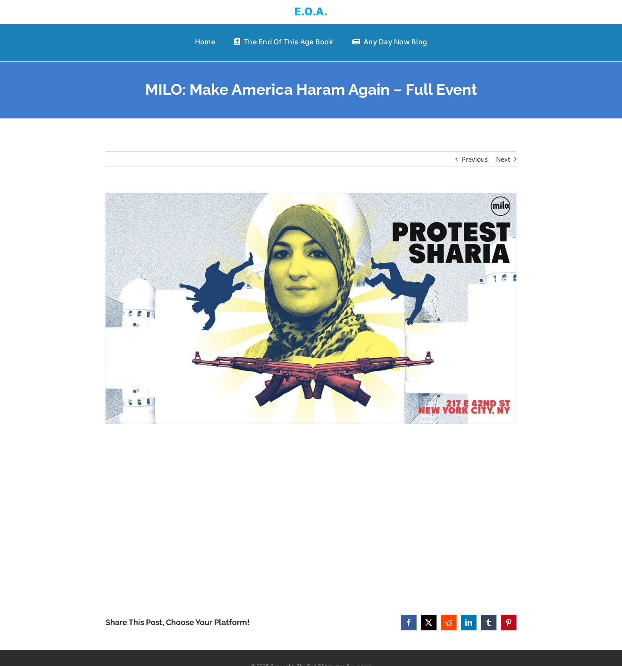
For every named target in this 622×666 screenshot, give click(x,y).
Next (503, 159)
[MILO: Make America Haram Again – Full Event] (311, 308)
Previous (475, 159)
